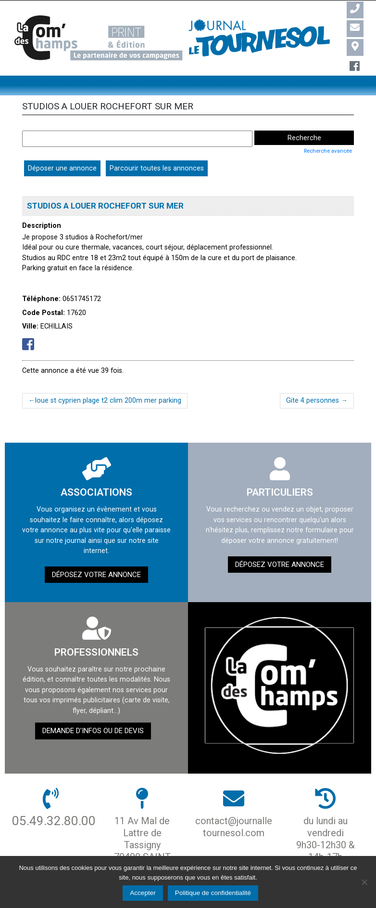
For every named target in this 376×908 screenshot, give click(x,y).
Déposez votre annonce (96, 574)
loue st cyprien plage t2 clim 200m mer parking (108, 400)
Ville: (30, 326)
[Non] (364, 882)
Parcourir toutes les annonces (157, 168)
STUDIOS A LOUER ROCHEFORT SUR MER (105, 206)
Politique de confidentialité (213, 892)
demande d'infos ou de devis (93, 730)
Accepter (143, 892)
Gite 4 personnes (312, 400)
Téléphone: (41, 299)
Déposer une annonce (62, 168)
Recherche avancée (328, 150)
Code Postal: (43, 312)
